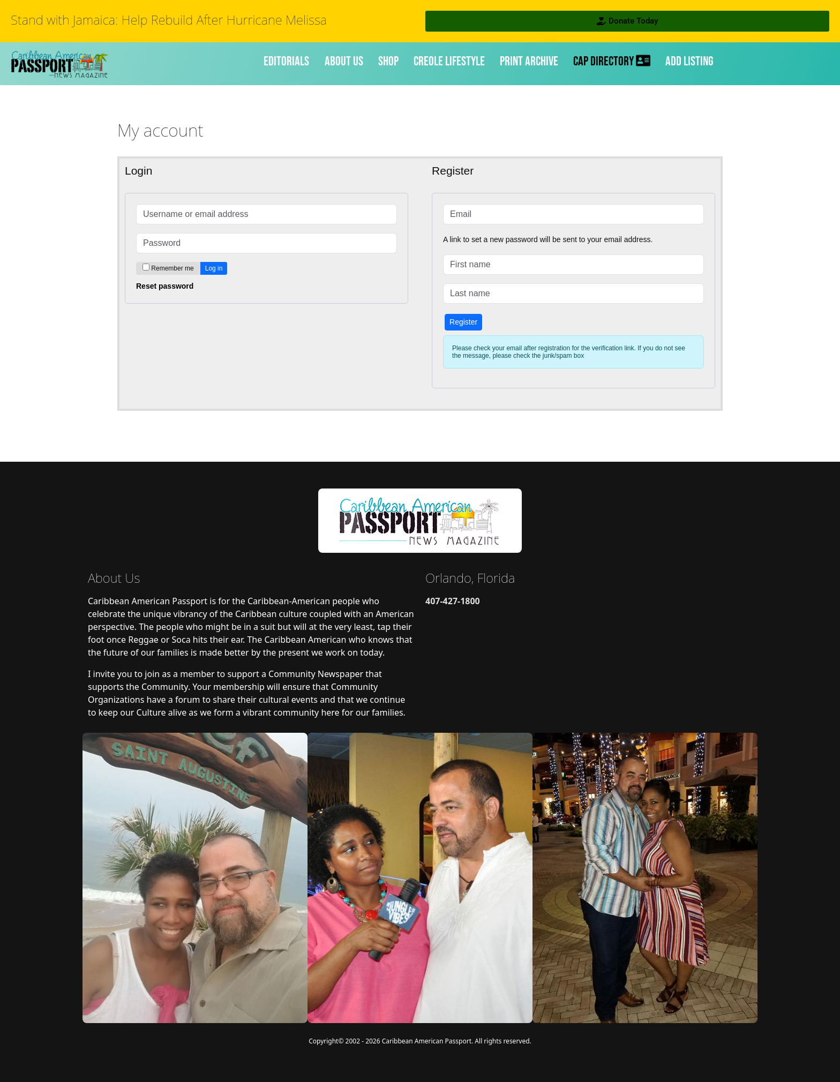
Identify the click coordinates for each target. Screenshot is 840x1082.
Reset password (164, 286)
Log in (214, 268)
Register (463, 322)
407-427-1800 (452, 601)
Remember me (172, 268)
